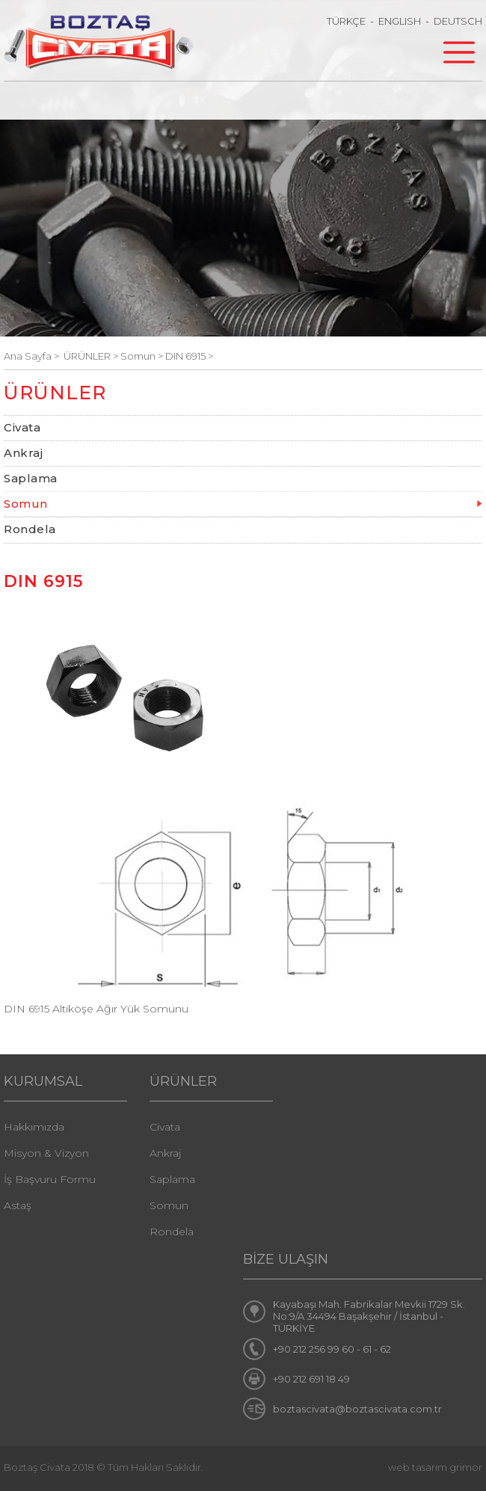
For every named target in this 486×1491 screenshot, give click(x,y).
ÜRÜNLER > (92, 356)
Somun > (142, 356)
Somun (26, 504)
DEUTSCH (458, 21)
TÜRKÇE (346, 21)
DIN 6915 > (189, 356)
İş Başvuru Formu (50, 1179)
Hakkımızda (34, 1127)
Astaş (17, 1205)
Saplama (31, 478)
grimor (465, 1467)
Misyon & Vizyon (46, 1153)
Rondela (30, 529)
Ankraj (23, 453)
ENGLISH (399, 21)
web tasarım (417, 1467)
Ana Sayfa (29, 356)
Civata (22, 427)
